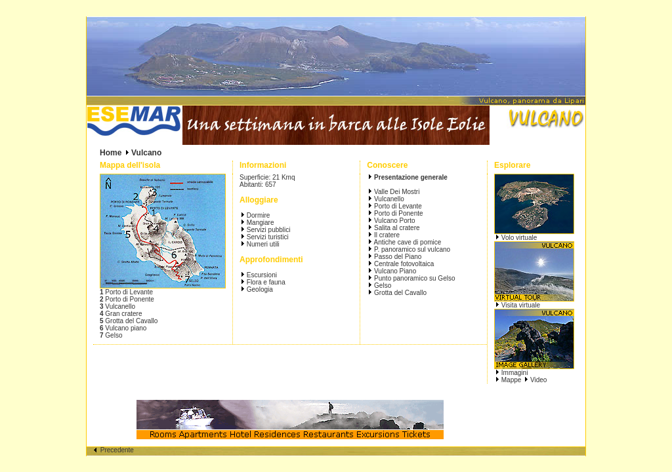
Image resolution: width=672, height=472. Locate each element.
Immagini (514, 372)
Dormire (258, 215)
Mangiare (260, 222)
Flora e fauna (266, 282)
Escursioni (262, 275)
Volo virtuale (519, 237)
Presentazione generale (411, 177)
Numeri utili (263, 244)
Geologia (260, 289)
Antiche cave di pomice (406, 242)
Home (110, 152)
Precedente (113, 450)
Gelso (381, 285)
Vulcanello (388, 199)
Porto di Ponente (397, 213)
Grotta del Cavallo (399, 292)
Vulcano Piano (394, 271)
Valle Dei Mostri (395, 191)
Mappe (511, 380)
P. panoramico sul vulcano (411, 249)
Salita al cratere (395, 227)
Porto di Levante (397, 206)
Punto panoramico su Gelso (413, 278)
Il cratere (386, 235)
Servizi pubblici (269, 229)
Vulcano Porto (393, 220)
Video (538, 380)
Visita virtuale (520, 305)
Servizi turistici (268, 237)
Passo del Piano (396, 256)
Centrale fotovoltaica (403, 263)
